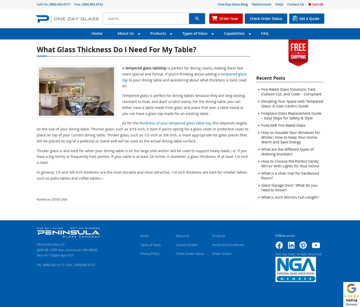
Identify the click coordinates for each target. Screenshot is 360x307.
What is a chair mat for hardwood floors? (290, 175)
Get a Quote (309, 18)
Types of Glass (195, 33)
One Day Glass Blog (233, 4)
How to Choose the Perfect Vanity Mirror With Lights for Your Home (290, 163)
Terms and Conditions (228, 245)
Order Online (221, 253)
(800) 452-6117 (59, 4)
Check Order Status (266, 18)
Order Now (228, 18)
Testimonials (261, 4)
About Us (126, 33)
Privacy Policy (150, 253)
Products (158, 33)
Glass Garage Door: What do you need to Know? (289, 187)
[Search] (146, 18)
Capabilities (234, 33)
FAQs (279, 4)
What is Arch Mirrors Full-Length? (290, 197)
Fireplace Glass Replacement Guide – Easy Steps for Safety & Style (291, 115)
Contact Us (295, 4)
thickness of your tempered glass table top (175, 123)
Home (97, 33)
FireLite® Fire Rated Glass (283, 125)
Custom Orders (187, 245)
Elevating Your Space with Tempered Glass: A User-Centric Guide (292, 103)
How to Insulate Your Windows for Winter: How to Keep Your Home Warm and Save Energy (290, 137)
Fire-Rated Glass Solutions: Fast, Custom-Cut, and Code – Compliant (291, 91)
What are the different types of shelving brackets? (287, 151)
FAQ (264, 33)
